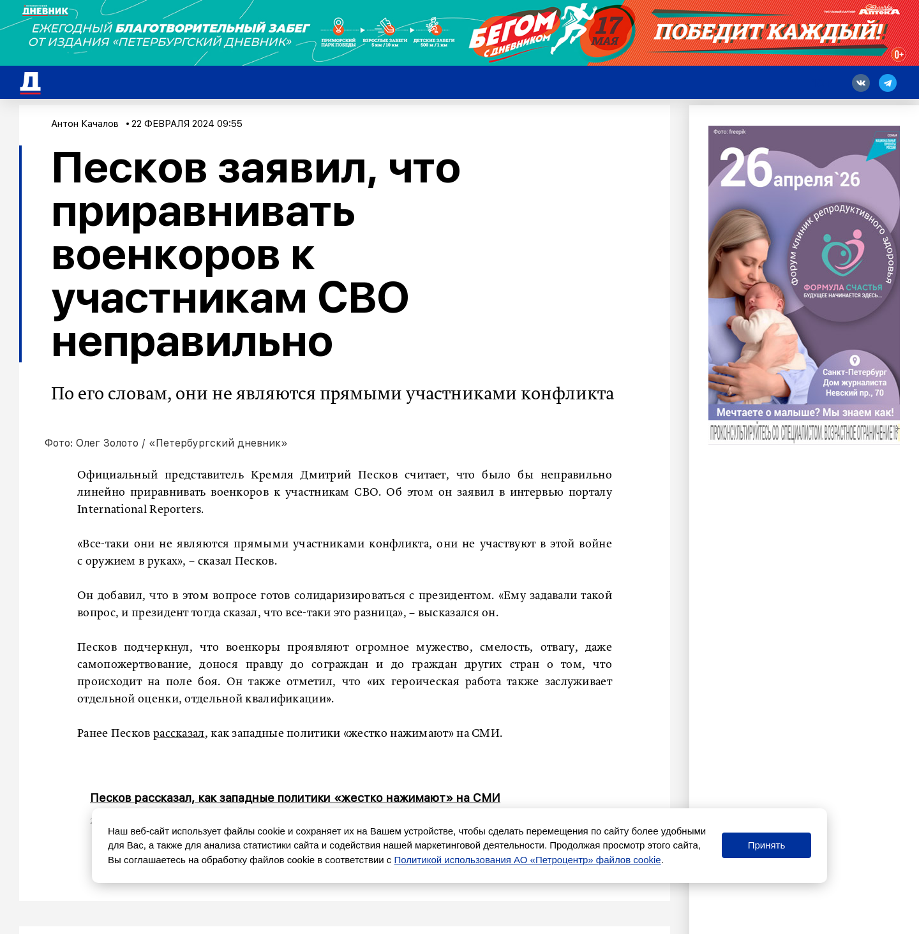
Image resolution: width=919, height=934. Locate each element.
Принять (767, 845)
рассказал (179, 733)
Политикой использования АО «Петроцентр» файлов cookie (527, 859)
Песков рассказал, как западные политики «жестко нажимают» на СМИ (295, 797)
